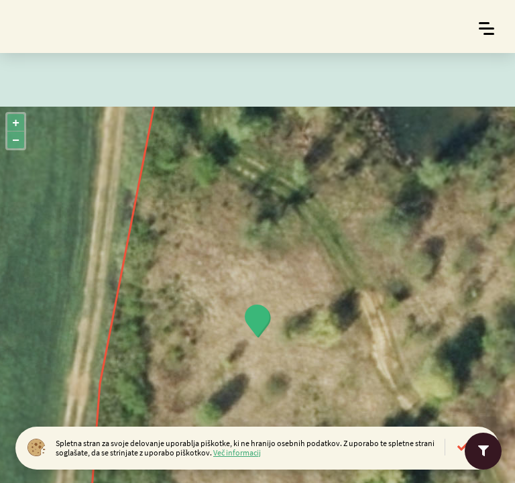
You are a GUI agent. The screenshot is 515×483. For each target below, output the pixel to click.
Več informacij (237, 452)
